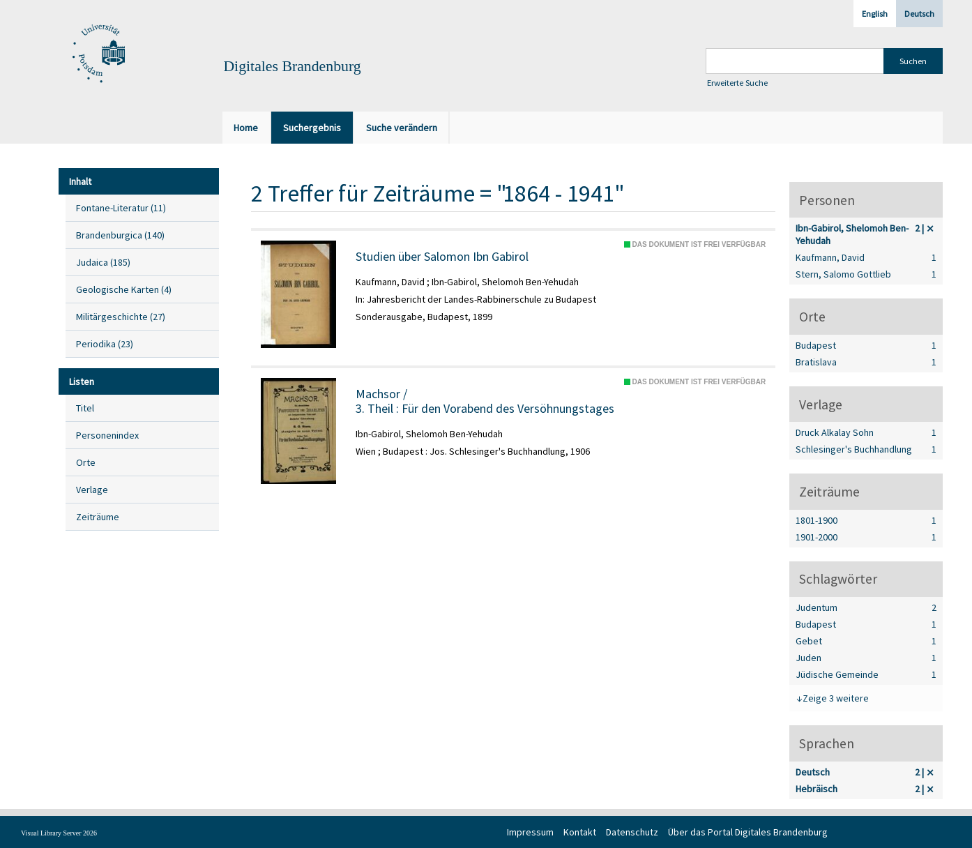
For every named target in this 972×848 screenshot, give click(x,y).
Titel (85, 408)
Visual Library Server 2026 (59, 833)
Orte (86, 462)
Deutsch (919, 13)
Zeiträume (97, 516)
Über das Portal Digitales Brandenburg (748, 832)
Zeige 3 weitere (836, 698)
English (875, 13)
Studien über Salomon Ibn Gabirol (442, 256)
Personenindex (107, 435)
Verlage (92, 489)
